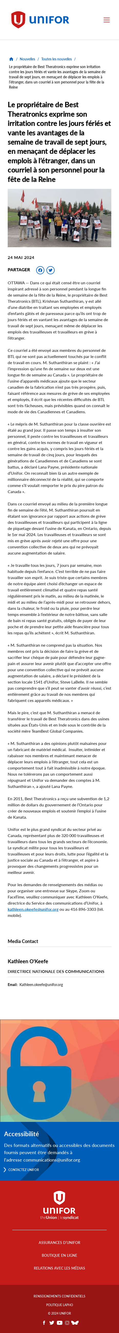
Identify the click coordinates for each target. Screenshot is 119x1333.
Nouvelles (27, 59)
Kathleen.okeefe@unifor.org (41, 984)
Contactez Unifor (23, 1170)
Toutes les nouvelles (56, 59)
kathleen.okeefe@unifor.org (33, 909)
